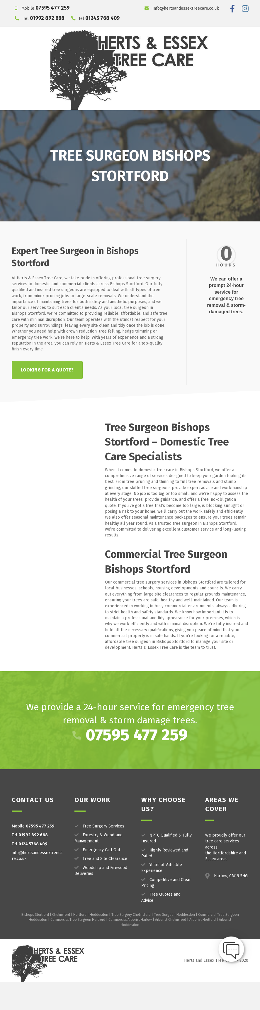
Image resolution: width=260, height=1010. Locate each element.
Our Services (59, 117)
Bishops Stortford (35, 943)
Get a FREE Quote (130, 131)
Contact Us (223, 117)
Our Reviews (144, 117)
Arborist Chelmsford (170, 948)
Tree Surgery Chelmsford (131, 943)
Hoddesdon (99, 943)
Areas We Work (186, 117)
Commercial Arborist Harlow (130, 948)
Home (30, 117)
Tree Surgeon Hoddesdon (174, 943)
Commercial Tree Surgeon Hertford (77, 948)
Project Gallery (104, 117)
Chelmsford (61, 943)
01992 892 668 (47, 18)
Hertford (79, 943)
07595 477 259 (52, 8)
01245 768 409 (102, 18)
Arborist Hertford (202, 948)
